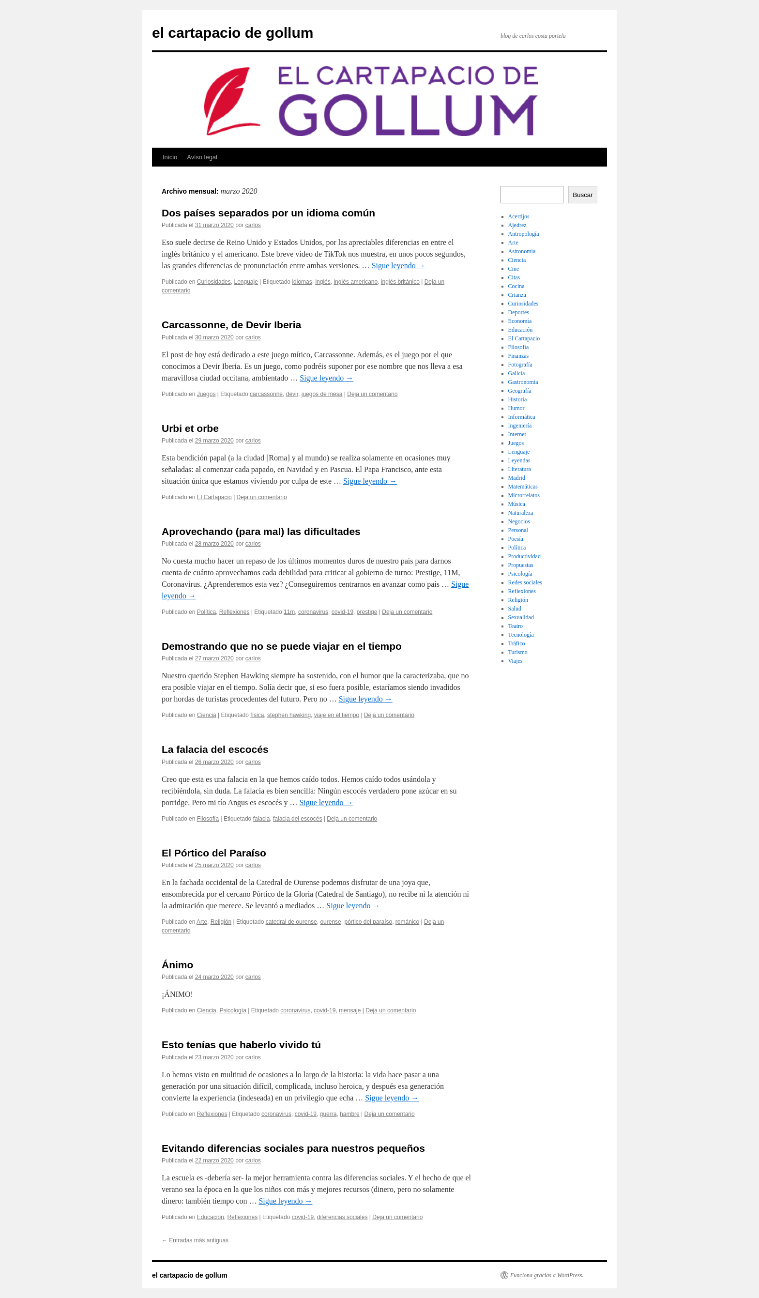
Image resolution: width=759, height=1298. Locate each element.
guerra (328, 1114)
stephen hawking (289, 715)
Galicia (516, 373)
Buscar (582, 195)
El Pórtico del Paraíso (214, 852)
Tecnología (521, 634)
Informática (521, 416)
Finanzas (518, 355)
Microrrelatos (524, 495)
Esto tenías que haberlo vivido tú (241, 1044)
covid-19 (342, 612)
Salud (514, 608)
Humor (516, 408)
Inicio (170, 157)
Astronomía (522, 251)
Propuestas (520, 565)
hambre (350, 1114)
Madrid (516, 477)
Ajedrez (517, 225)
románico (407, 921)
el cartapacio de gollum (232, 33)
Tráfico (516, 643)
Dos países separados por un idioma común (268, 212)
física (257, 715)
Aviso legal (202, 157)
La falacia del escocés (215, 749)
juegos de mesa (322, 394)
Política (206, 612)
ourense (330, 921)
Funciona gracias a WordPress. (546, 1275)
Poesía (515, 538)
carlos (253, 225)
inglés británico (400, 281)
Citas (514, 277)
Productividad (524, 556)
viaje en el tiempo (336, 715)
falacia (261, 818)
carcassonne (266, 394)
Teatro (515, 626)
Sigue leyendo (398, 265)
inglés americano (356, 281)
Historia (517, 399)
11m (289, 612)
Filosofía (208, 818)
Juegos (206, 394)
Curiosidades (214, 281)
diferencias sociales (342, 1217)
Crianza (517, 294)
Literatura (519, 469)
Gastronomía (523, 382)
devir (292, 394)
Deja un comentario (372, 394)
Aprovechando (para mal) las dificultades (261, 531)
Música (516, 504)
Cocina (516, 286)
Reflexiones (234, 612)
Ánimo (177, 964)
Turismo (518, 652)
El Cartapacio (214, 497)
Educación (210, 1217)
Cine (513, 268)
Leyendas (519, 460)
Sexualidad (521, 617)
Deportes (518, 312)
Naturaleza (520, 512)
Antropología (523, 233)
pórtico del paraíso (368, 921)
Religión (221, 921)
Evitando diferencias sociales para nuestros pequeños (293, 1148)
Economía (520, 321)
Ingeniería (520, 425)
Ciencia (206, 715)
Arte (202, 921)
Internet (517, 434)
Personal (518, 530)
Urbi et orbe (190, 428)
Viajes (515, 660)
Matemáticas (523, 486)
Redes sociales (525, 582)
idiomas (302, 281)
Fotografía (520, 364)
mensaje (350, 1010)
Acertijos (519, 216)
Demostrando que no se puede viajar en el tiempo (282, 646)
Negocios (519, 521)
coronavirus (313, 612)
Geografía (519, 390)
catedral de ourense (291, 921)
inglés (322, 281)
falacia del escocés (297, 818)
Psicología (232, 1010)
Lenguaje (246, 281)
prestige (367, 612)
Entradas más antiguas (195, 1240)
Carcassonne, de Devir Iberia (231, 324)
